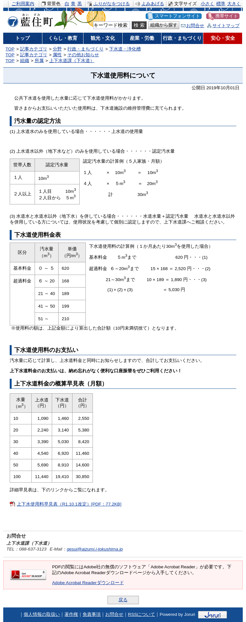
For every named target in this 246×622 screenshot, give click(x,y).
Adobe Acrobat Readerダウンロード (88, 582)
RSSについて (141, 614)
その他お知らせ (83, 54)
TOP (10, 49)
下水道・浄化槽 (125, 49)
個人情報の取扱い (42, 614)
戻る (123, 599)
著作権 (71, 614)
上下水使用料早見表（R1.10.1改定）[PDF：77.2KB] (69, 504)
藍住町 (29, 19)
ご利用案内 (23, 3)
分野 (57, 49)
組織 (24, 60)
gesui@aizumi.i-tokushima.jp (95, 549)
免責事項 (92, 614)
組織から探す (163, 25)
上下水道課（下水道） (72, 60)
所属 (39, 60)
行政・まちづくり (85, 49)
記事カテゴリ (33, 49)
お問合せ (195, 25)
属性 (57, 54)
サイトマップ (226, 25)
